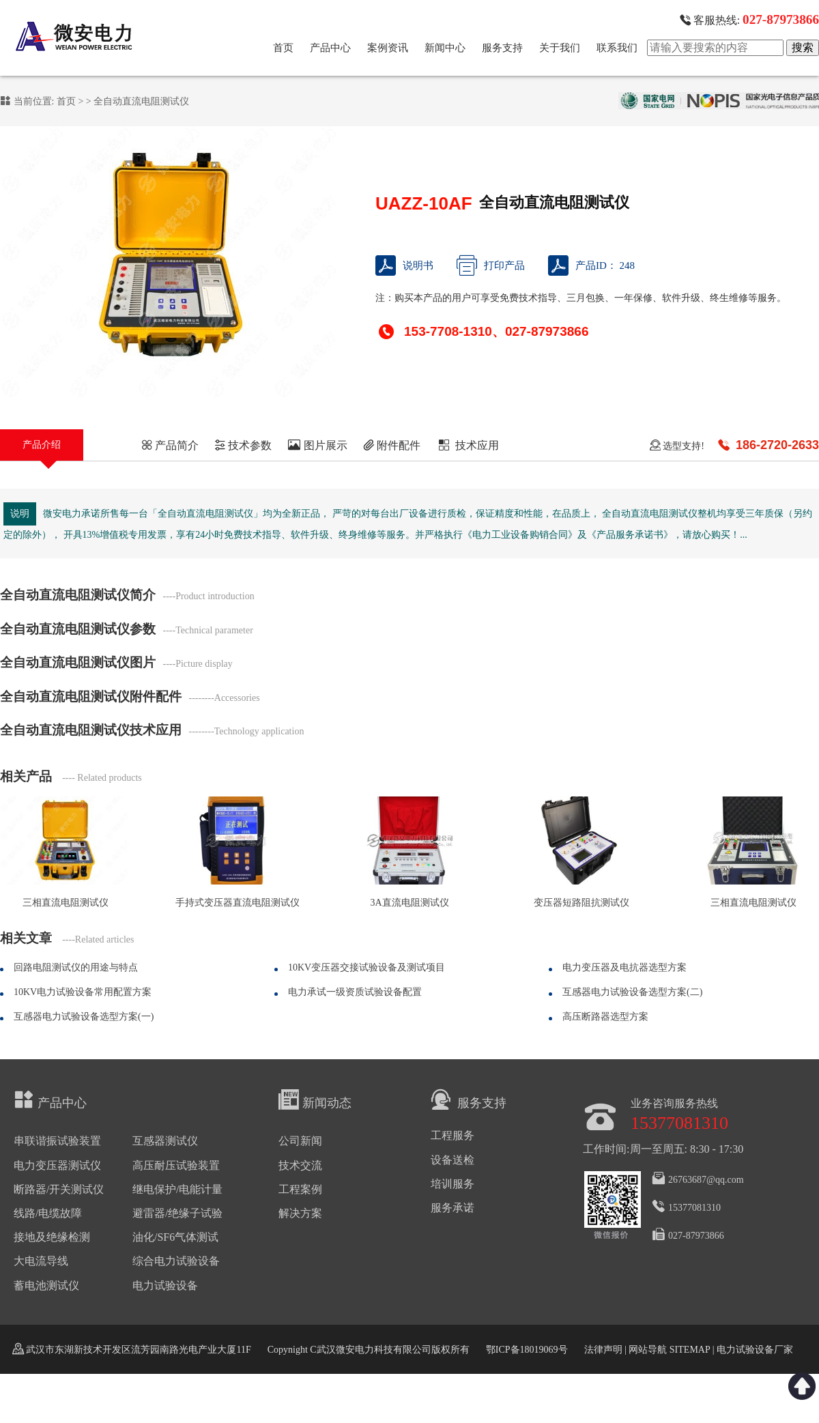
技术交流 (300, 1165)
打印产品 (491, 265)
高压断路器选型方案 (605, 1016)
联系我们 (617, 47)
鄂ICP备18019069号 (527, 1350)
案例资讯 (387, 47)
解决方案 (300, 1213)
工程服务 (452, 1135)
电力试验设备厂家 (755, 1350)
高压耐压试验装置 (176, 1165)
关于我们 (559, 47)
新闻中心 (445, 47)
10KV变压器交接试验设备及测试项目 (366, 967)
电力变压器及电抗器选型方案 (624, 967)
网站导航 (648, 1350)
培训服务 (452, 1184)
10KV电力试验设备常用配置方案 (83, 992)
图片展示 (317, 445)
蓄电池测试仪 (46, 1285)
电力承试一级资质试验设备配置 (355, 992)
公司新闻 (300, 1141)
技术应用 (468, 445)
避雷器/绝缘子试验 (177, 1213)
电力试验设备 (165, 1285)
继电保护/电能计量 (177, 1189)
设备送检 (452, 1160)
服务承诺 (452, 1207)
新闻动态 (314, 1099)
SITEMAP (689, 1350)
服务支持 (502, 47)
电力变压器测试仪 (57, 1165)
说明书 (404, 265)
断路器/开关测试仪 (59, 1189)
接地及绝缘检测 (52, 1237)
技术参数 (243, 445)
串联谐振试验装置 (57, 1141)
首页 (283, 47)
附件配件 (391, 445)
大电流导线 (41, 1261)
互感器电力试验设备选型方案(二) (632, 992)
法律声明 (603, 1350)
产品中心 (330, 47)
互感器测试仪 (165, 1141)
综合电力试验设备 (176, 1261)
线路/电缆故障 (48, 1213)
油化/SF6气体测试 (175, 1237)
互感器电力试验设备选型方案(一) (84, 1016)
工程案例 (300, 1189)
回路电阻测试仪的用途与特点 (76, 967)
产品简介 (170, 445)
